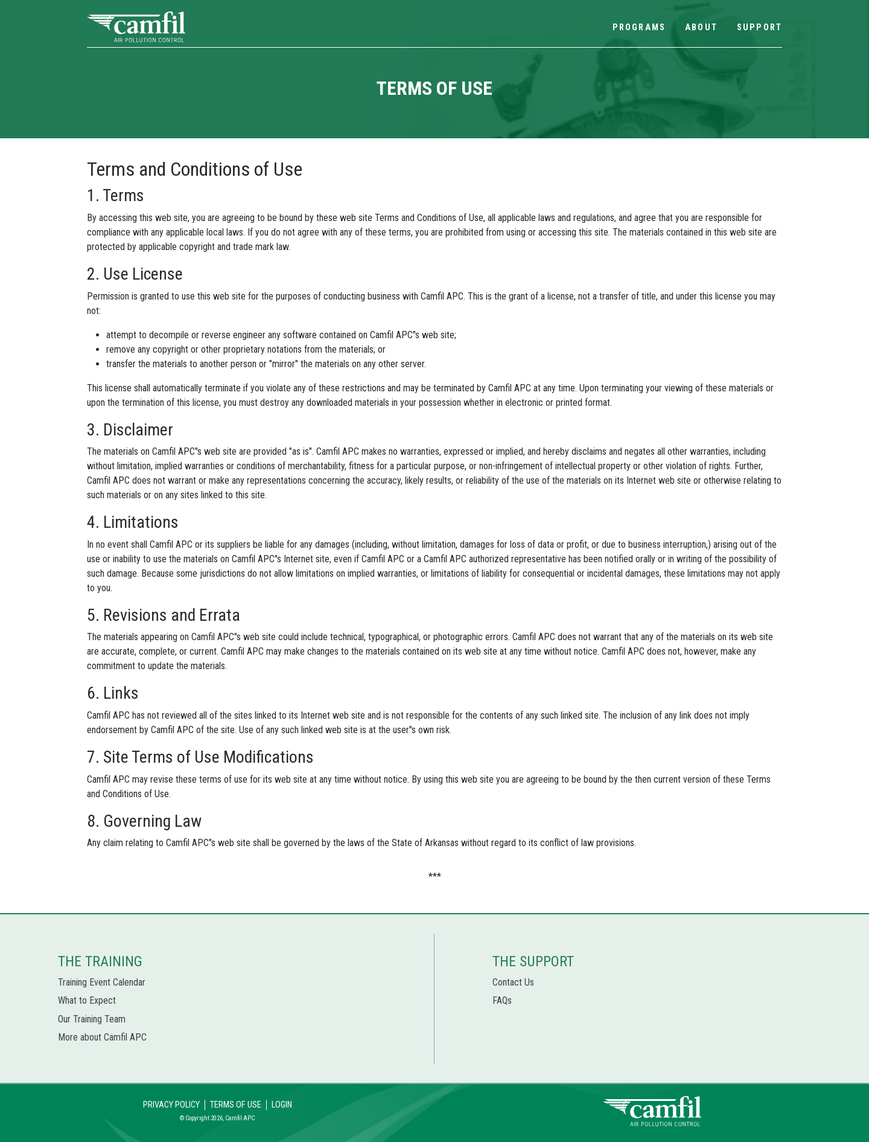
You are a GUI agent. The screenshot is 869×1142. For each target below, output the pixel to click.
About (701, 27)
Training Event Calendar (101, 982)
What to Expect (87, 1000)
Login (282, 1105)
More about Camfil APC (102, 1037)
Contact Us (513, 982)
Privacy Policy (171, 1105)
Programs (639, 27)
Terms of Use (235, 1105)
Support (759, 27)
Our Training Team (92, 1019)
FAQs (502, 1000)
